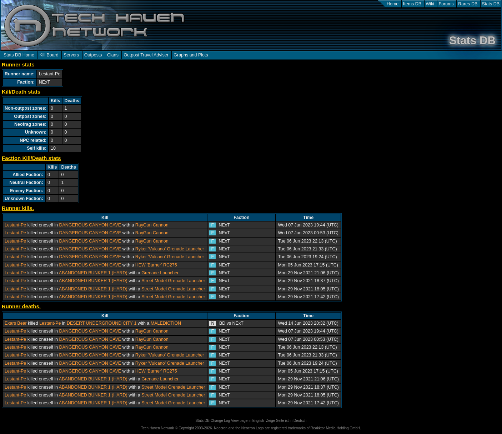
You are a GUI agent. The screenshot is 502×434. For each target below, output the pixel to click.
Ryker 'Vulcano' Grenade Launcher (169, 248)
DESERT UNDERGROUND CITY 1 (101, 323)
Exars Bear (16, 323)
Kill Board (48, 55)
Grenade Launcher (160, 272)
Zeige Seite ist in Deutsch (286, 421)
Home (392, 3)
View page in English (247, 421)
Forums (446, 3)
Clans (113, 55)
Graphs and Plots (191, 55)
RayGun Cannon (152, 225)
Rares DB (467, 3)
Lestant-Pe (15, 225)
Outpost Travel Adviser (146, 55)
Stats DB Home (19, 55)
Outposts (93, 55)
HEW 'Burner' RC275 (156, 265)
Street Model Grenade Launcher (173, 280)
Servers (71, 55)
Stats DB (491, 3)
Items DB (412, 3)
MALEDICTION (166, 323)
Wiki (430, 3)
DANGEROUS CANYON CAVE (90, 225)
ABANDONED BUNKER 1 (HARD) (93, 272)
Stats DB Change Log (212, 421)
